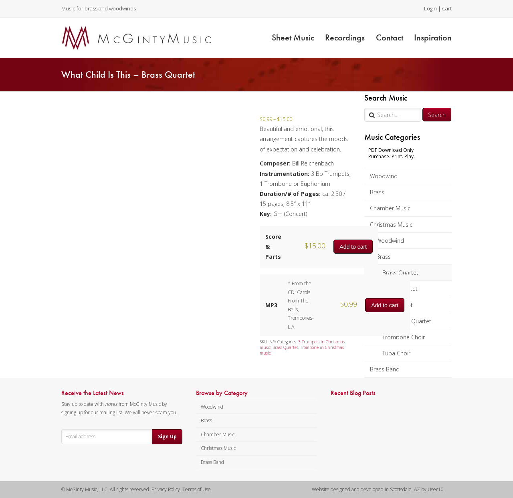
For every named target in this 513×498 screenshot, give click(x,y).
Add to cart (353, 247)
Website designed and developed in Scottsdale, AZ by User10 (378, 489)
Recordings (345, 37)
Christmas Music (391, 224)
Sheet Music (293, 37)
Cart (447, 8)
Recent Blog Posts (353, 393)
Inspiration (433, 37)
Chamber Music (390, 208)
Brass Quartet (400, 272)
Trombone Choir (403, 337)
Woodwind (384, 176)
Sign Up (167, 436)
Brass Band (385, 369)
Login (430, 8)
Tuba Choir (396, 353)
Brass (377, 192)
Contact (389, 37)
